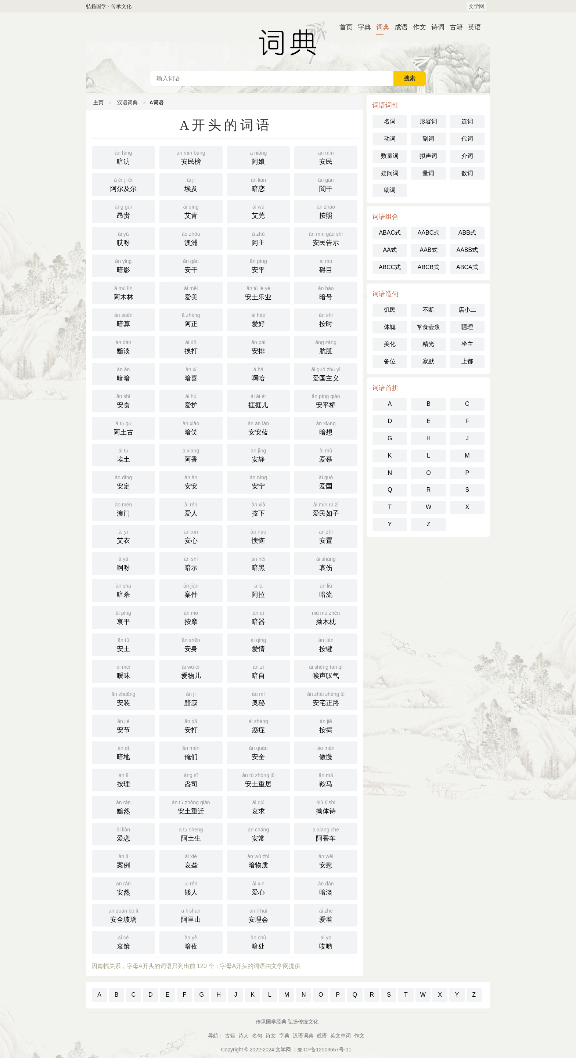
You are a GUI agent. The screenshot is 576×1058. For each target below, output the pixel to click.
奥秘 (258, 698)
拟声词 (428, 156)
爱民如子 (326, 508)
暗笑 (191, 427)
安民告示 (326, 238)
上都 (467, 361)
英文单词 (340, 1036)
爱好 (258, 319)
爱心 (258, 887)
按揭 (326, 725)
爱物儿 (191, 670)
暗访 (123, 156)
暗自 (258, 670)
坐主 (467, 344)
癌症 (258, 725)
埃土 (123, 454)
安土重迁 (191, 806)
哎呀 (123, 238)
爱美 (191, 292)
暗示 (191, 563)
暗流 (326, 589)
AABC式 (429, 233)
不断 (428, 310)
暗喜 (191, 373)
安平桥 (326, 400)
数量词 (390, 156)
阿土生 (191, 833)
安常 (258, 833)
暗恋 (258, 184)
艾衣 (123, 535)
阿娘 (258, 156)
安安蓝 (258, 427)
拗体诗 (326, 806)
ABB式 (467, 233)
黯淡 (123, 346)
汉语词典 (288, 42)
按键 (326, 644)
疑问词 (390, 173)
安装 (123, 698)
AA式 (389, 250)
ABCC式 (390, 267)
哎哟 (326, 941)
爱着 (326, 914)
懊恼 (258, 535)
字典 (361, 27)
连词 (467, 121)
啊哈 (258, 373)
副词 (428, 139)
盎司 (191, 779)
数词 (467, 173)
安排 (258, 346)
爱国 (326, 481)
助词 (390, 190)
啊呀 (123, 563)
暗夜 (191, 941)
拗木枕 (326, 617)
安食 (123, 400)
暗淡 (326, 887)
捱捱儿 (258, 400)
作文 (416, 27)
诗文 (271, 1036)
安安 (191, 481)
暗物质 (258, 860)
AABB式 (467, 250)
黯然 (123, 806)
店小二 (467, 310)
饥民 (390, 310)
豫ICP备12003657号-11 (324, 1049)
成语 (398, 27)
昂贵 (123, 210)
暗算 (123, 319)
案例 (123, 860)
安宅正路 (326, 698)
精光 (428, 344)
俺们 (191, 752)
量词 (428, 173)
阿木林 (123, 292)
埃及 (191, 184)
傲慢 (326, 752)
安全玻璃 (123, 914)
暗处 (258, 941)
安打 (191, 725)
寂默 (428, 361)
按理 (123, 779)
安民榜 (191, 156)
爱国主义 (326, 373)
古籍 (453, 27)
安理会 (258, 914)
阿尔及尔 (123, 184)
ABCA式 (467, 267)
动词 (390, 139)
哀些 (191, 860)
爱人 (191, 508)
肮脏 (326, 346)
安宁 (258, 481)
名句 (257, 1036)
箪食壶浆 (428, 327)
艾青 (191, 210)
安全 (258, 752)
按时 (326, 319)
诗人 (243, 1036)
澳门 (123, 508)
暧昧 (123, 670)
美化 (390, 344)
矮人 (191, 887)
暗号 (326, 292)
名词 (390, 121)
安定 (123, 481)
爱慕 (326, 454)
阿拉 (258, 589)
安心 (191, 535)
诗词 (435, 27)
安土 (123, 644)
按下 (258, 508)
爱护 (191, 400)
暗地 (123, 752)
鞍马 (326, 779)
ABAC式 (390, 233)
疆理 (467, 327)
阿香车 (326, 833)
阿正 (191, 319)
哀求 (258, 806)
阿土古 (123, 427)
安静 (258, 454)
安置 (326, 535)
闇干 (326, 184)
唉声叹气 (326, 670)
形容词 (428, 121)
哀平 (123, 617)
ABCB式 (429, 267)
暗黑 (258, 563)
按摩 (191, 617)
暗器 (258, 617)
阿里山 (191, 914)
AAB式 (428, 250)
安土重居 (258, 779)
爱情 (258, 644)
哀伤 (326, 563)
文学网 (476, 6)
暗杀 (123, 589)
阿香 (191, 454)
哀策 (123, 941)
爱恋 (123, 833)
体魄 (390, 327)
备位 (390, 361)
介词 (467, 156)
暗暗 (123, 373)
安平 (258, 265)
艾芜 (258, 210)
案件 (191, 589)
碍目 (326, 265)
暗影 (123, 265)
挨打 (191, 346)
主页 (98, 102)
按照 (326, 210)
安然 (123, 887)
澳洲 (191, 238)
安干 (191, 265)
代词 (467, 139)
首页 (343, 27)
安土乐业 (258, 292)
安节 (123, 725)
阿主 (258, 238)
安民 (326, 156)
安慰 (326, 860)
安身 (191, 644)
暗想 (326, 427)
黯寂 (191, 698)
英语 (471, 27)
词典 (380, 27)
